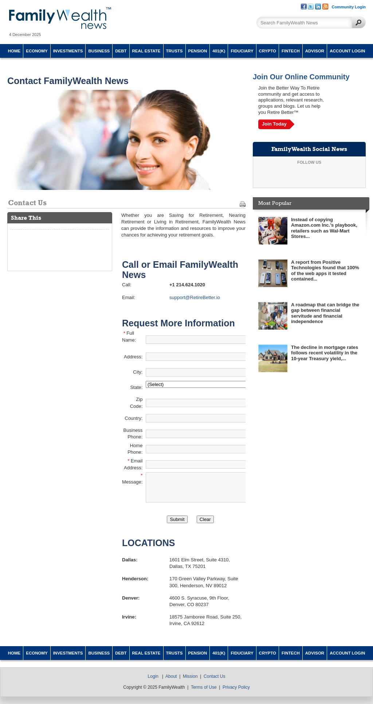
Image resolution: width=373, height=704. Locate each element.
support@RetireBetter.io (194, 297)
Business (99, 51)
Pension (197, 51)
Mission (190, 676)
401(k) (218, 51)
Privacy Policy (236, 687)
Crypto (267, 51)
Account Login (347, 51)
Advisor (314, 51)
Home (14, 51)
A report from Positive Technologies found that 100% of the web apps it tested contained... (325, 270)
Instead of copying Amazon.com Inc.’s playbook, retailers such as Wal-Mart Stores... (324, 228)
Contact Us (214, 676)
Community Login (349, 7)
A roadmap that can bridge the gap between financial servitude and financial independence (325, 313)
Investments (68, 51)
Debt (120, 51)
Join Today (274, 124)
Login (153, 676)
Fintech (291, 51)
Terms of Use (204, 687)
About (171, 676)
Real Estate (146, 51)
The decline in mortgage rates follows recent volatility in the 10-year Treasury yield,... (324, 353)
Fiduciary (242, 51)
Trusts (174, 51)
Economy (36, 51)
